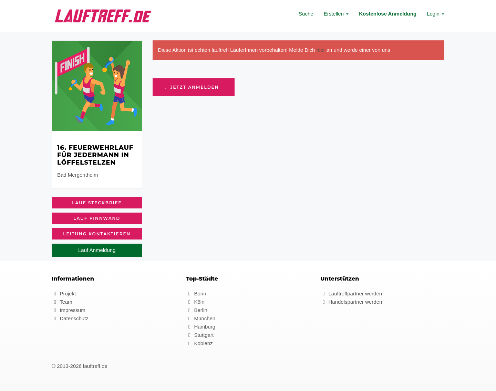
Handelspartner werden (351, 302)
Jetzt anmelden (191, 87)
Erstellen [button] (336, 14)
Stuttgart (200, 335)
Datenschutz (70, 318)
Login (435, 14)
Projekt (64, 293)
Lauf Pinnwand (96, 218)
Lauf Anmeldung (96, 250)
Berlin (196, 310)
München (200, 318)
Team (62, 302)
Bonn (196, 293)
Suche (306, 14)
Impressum (68, 310)
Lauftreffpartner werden (351, 293)
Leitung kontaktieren (97, 233)
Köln (195, 302)
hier (321, 50)
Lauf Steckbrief (97, 202)
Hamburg (200, 327)
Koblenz (199, 343)
